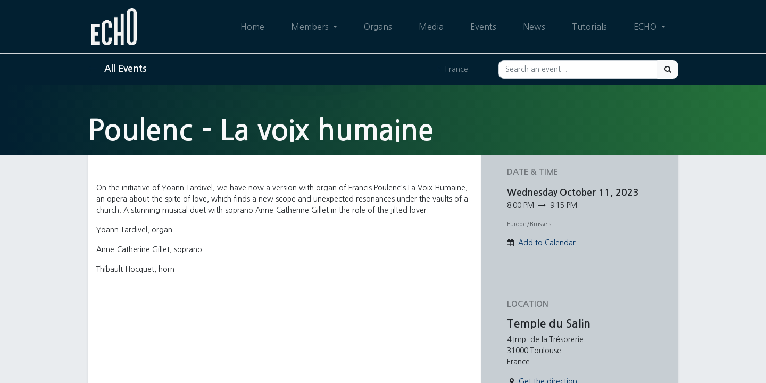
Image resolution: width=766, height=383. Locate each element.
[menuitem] (252, 26)
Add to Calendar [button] (547, 242)
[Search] (667, 69)
